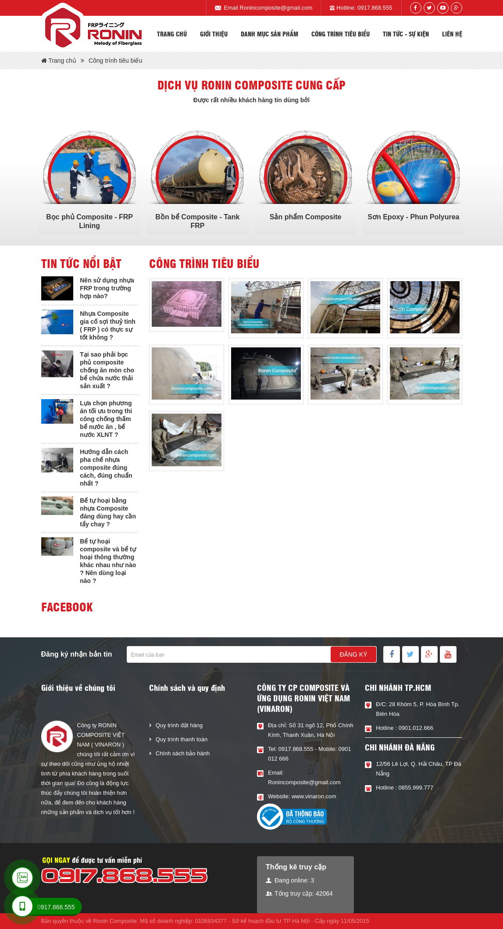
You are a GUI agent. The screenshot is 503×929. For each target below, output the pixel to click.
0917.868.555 (374, 7)
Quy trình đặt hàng (179, 725)
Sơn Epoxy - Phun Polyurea (413, 217)
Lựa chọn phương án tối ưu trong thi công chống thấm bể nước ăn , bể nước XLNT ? (106, 419)
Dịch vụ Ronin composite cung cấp (251, 85)
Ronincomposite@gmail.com (276, 7)
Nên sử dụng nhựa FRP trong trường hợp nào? (107, 288)
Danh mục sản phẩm (269, 33)
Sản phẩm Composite (306, 217)
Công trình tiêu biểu (340, 33)
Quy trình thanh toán (182, 739)
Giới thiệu (214, 33)
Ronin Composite (115, 921)
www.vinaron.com (314, 796)
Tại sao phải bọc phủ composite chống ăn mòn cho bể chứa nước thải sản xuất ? (107, 370)
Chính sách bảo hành (183, 753)
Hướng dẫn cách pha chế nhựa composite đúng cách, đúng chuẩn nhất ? (106, 467)
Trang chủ (172, 33)
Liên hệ (452, 33)
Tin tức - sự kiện (406, 33)
